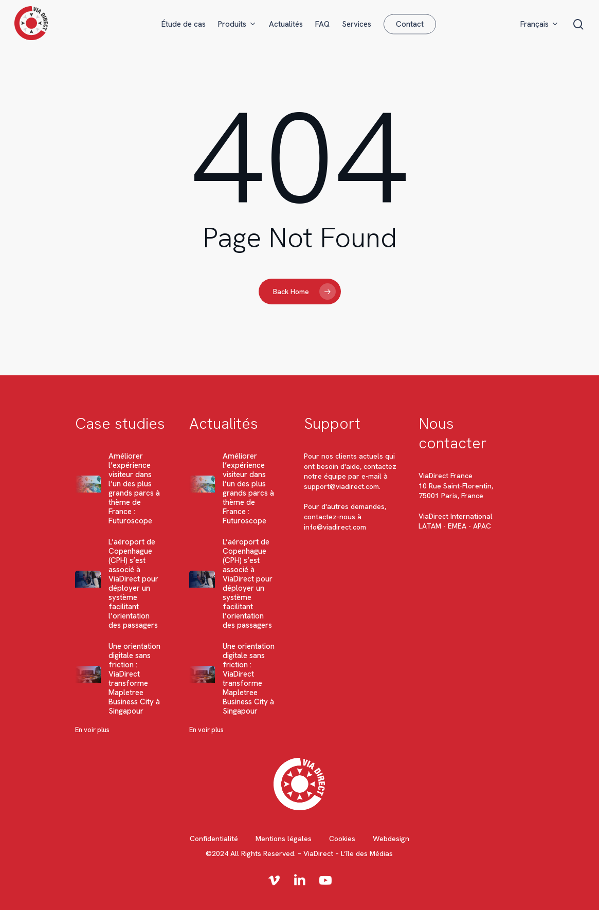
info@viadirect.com (335, 527)
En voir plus (92, 729)
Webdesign (391, 838)
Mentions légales (284, 838)
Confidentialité (214, 838)
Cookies (342, 838)
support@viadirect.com (341, 486)
